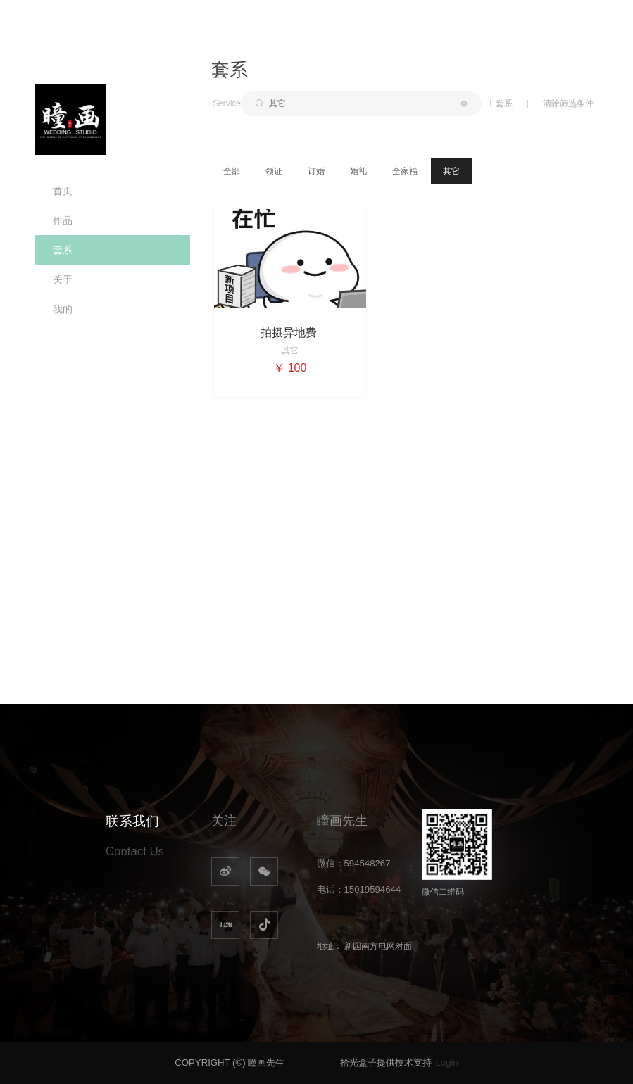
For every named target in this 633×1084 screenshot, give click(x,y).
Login (446, 1062)
